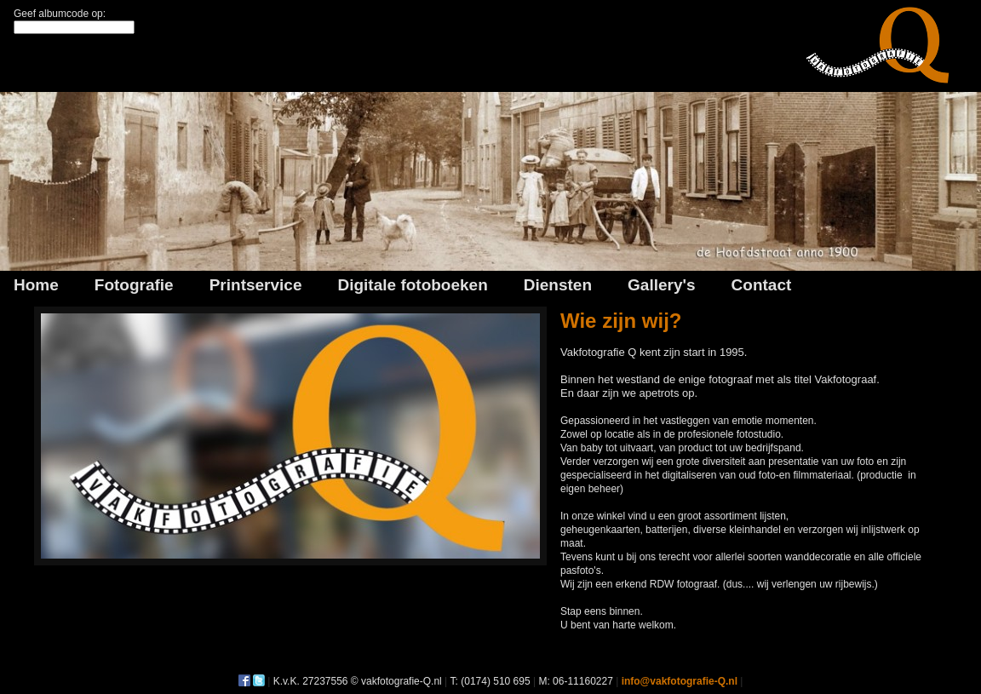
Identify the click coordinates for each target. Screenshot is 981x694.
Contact (761, 285)
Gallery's (662, 285)
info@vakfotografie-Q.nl (679, 681)
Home (36, 285)
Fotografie (134, 285)
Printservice (255, 285)
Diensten (558, 285)
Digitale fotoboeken (412, 285)
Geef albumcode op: (60, 14)
